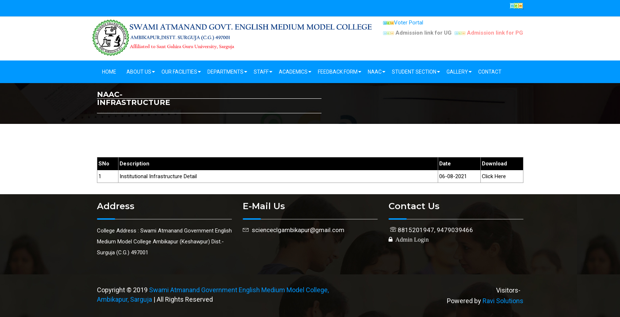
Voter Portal (403, 22)
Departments (225, 72)
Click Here (494, 176)
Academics (293, 72)
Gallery (457, 72)
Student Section (414, 72)
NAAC (375, 72)
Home (109, 72)
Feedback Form (338, 72)
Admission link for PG (489, 33)
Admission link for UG (417, 33)
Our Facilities (179, 72)
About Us (138, 72)
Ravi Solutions (503, 301)
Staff (261, 72)
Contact (490, 72)
